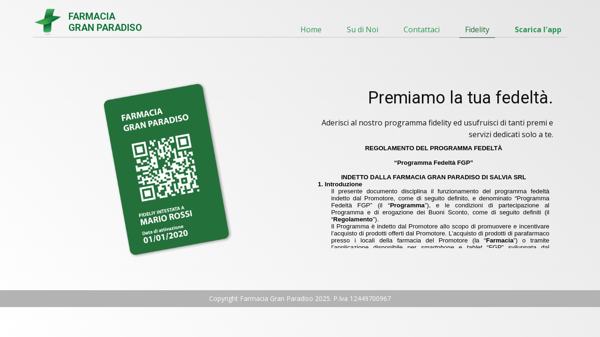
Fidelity (477, 29)
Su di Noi (362, 29)
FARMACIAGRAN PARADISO (105, 22)
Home (311, 29)
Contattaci (422, 29)
